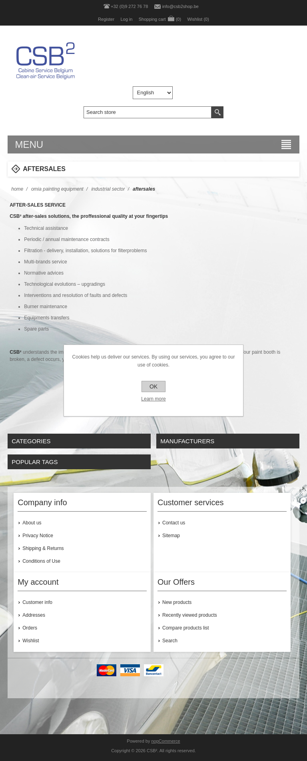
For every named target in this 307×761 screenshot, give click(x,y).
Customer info (37, 602)
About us (31, 523)
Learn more (153, 399)
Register (106, 19)
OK (153, 386)
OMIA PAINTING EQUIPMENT (57, 189)
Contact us (173, 523)
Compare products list (185, 628)
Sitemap (171, 535)
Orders (29, 628)
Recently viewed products (189, 615)
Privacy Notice (37, 535)
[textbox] (147, 112)
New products (176, 602)
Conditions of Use (41, 561)
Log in (126, 19)
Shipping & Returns (43, 548)
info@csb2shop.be (180, 6)
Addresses (33, 615)
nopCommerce (166, 741)
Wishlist (30, 640)
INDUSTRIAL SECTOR (108, 189)
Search (169, 640)
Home (17, 189)
